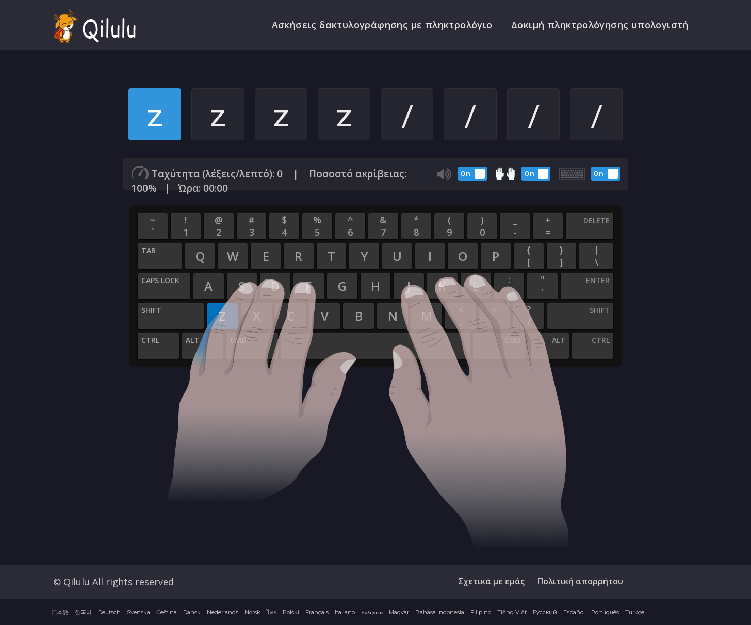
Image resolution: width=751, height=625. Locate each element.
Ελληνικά (372, 613)
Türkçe (634, 613)
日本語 (60, 613)
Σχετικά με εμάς (491, 582)
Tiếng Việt (512, 613)
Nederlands (222, 613)
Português (605, 613)
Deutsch (109, 613)
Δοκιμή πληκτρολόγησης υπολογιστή (601, 25)
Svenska (138, 613)
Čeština (166, 613)
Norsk (252, 613)
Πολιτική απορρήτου (580, 582)
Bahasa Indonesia (439, 613)
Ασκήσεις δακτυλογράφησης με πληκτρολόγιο (385, 25)
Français (317, 613)
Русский (545, 613)
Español (574, 613)
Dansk (192, 613)
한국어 (83, 613)
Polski (291, 613)
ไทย (271, 613)
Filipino (480, 613)
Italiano (345, 613)
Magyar (399, 613)
